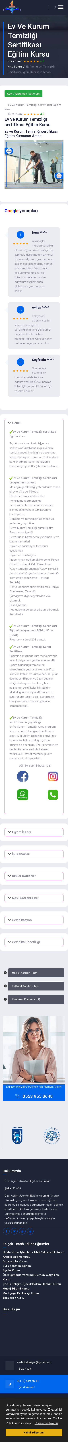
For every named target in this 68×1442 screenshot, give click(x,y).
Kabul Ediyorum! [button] (34, 1432)
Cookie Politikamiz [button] (46, 1423)
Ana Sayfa (15, 66)
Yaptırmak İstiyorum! (33, 18)
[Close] (65, 18)
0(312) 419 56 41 (28, 1381)
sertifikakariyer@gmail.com (34, 1362)
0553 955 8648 (38, 1096)
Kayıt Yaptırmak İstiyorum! (23, 93)
